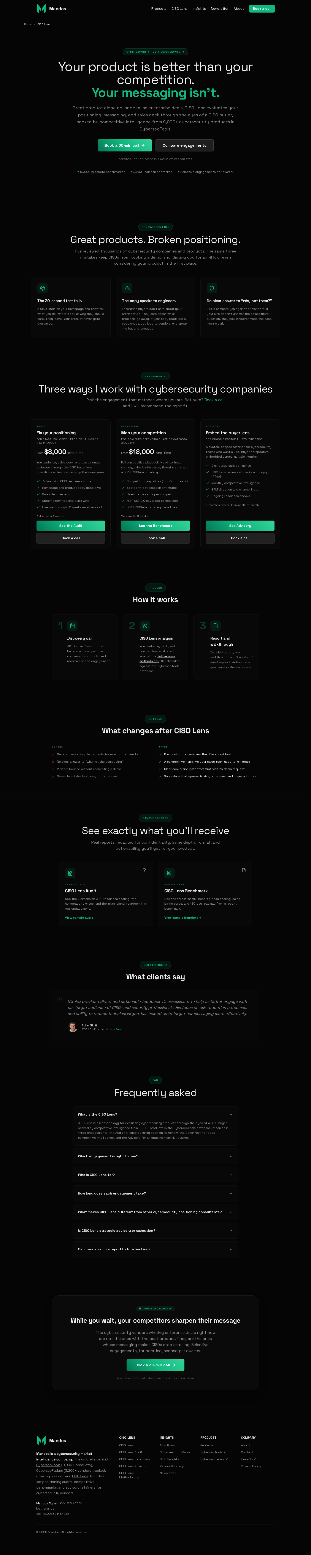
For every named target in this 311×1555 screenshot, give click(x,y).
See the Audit (71, 525)
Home (28, 24)
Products (159, 8)
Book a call (262, 8)
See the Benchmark (155, 525)
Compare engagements (184, 145)
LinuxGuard (116, 1029)
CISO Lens (179, 8)
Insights (199, 8)
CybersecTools (48, 1465)
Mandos (54, 1532)
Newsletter (219, 8)
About (239, 8)
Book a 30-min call (125, 145)
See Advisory (240, 525)
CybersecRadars (49, 1470)
